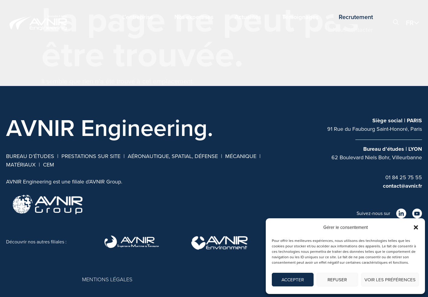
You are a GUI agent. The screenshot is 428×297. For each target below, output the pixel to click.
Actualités (248, 16)
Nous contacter (353, 29)
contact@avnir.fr (402, 186)
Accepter (292, 279)
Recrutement (356, 16)
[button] (416, 227)
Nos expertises (193, 16)
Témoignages (300, 16)
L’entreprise (137, 16)
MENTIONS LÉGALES (107, 279)
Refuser (337, 279)
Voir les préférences (390, 279)
